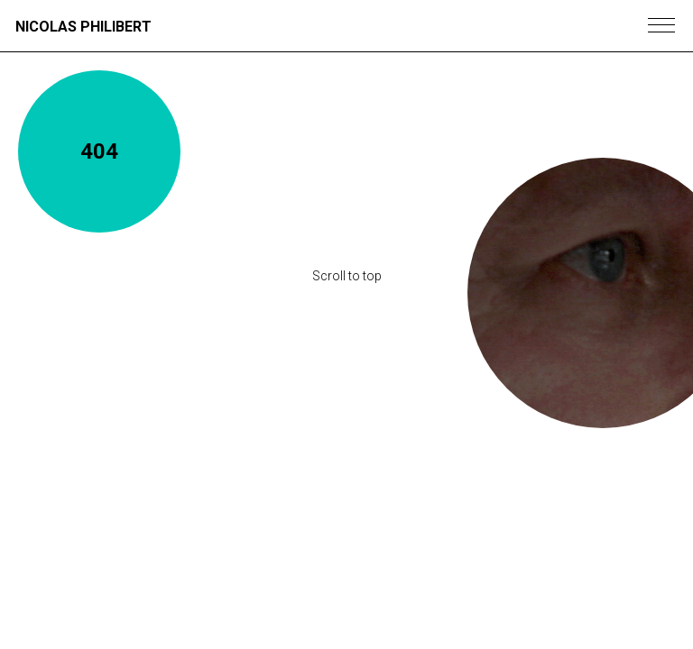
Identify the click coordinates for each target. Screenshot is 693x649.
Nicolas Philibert (83, 26)
